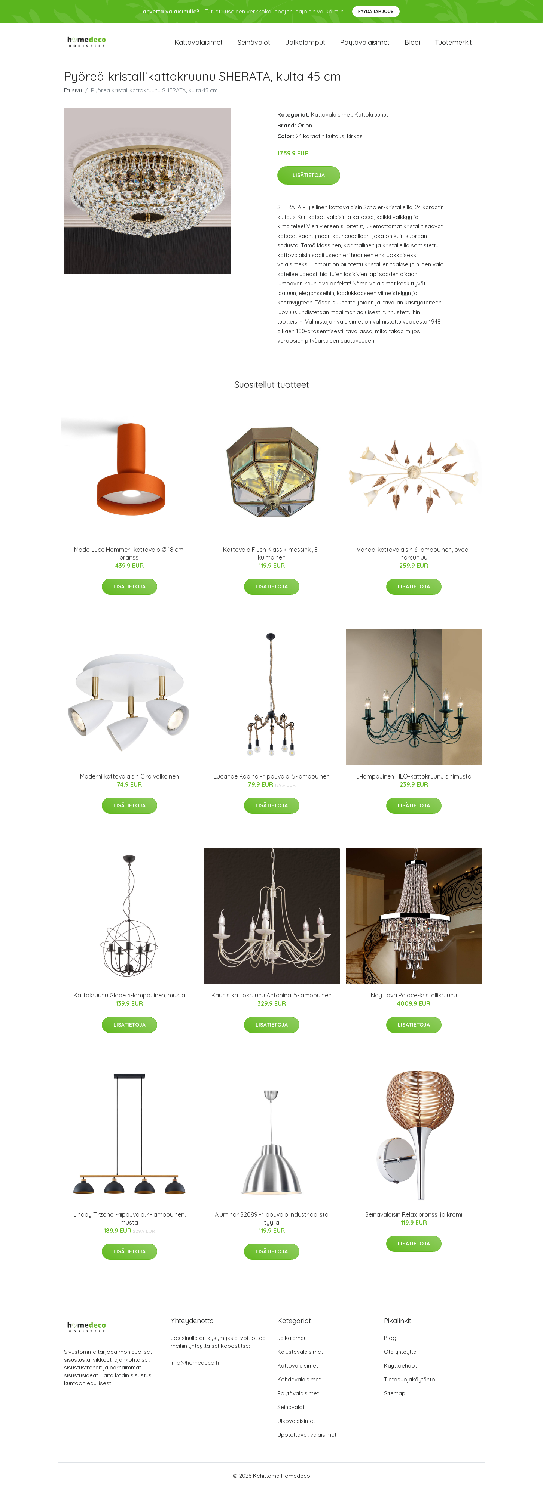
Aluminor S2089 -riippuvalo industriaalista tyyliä (272, 1224)
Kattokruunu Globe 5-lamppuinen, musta (129, 1002)
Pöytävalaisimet (365, 45)
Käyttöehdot (400, 1371)
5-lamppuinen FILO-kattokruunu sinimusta (414, 782)
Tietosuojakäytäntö (409, 1385)
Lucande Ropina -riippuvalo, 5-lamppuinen (272, 782)
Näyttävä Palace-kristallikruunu (414, 1002)
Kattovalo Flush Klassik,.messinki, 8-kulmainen (271, 559)
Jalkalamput (305, 45)
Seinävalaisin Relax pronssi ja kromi (413, 1221)
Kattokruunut (371, 120)
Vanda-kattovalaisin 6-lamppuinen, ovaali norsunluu (414, 559)
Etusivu (73, 96)
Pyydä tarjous (376, 11)
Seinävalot (254, 45)
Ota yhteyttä (400, 1358)
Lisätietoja (309, 181)
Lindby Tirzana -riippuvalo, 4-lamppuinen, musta (129, 1224)
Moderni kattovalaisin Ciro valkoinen (129, 782)
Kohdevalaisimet (299, 1385)
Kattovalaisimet (198, 45)
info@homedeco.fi (195, 1368)
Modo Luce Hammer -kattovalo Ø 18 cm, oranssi (129, 559)
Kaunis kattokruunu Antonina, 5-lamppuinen (271, 1002)
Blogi (412, 45)
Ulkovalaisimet (296, 1427)
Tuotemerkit (453, 45)
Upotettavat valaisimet (306, 1441)
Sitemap (394, 1399)
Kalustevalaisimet (300, 1358)
